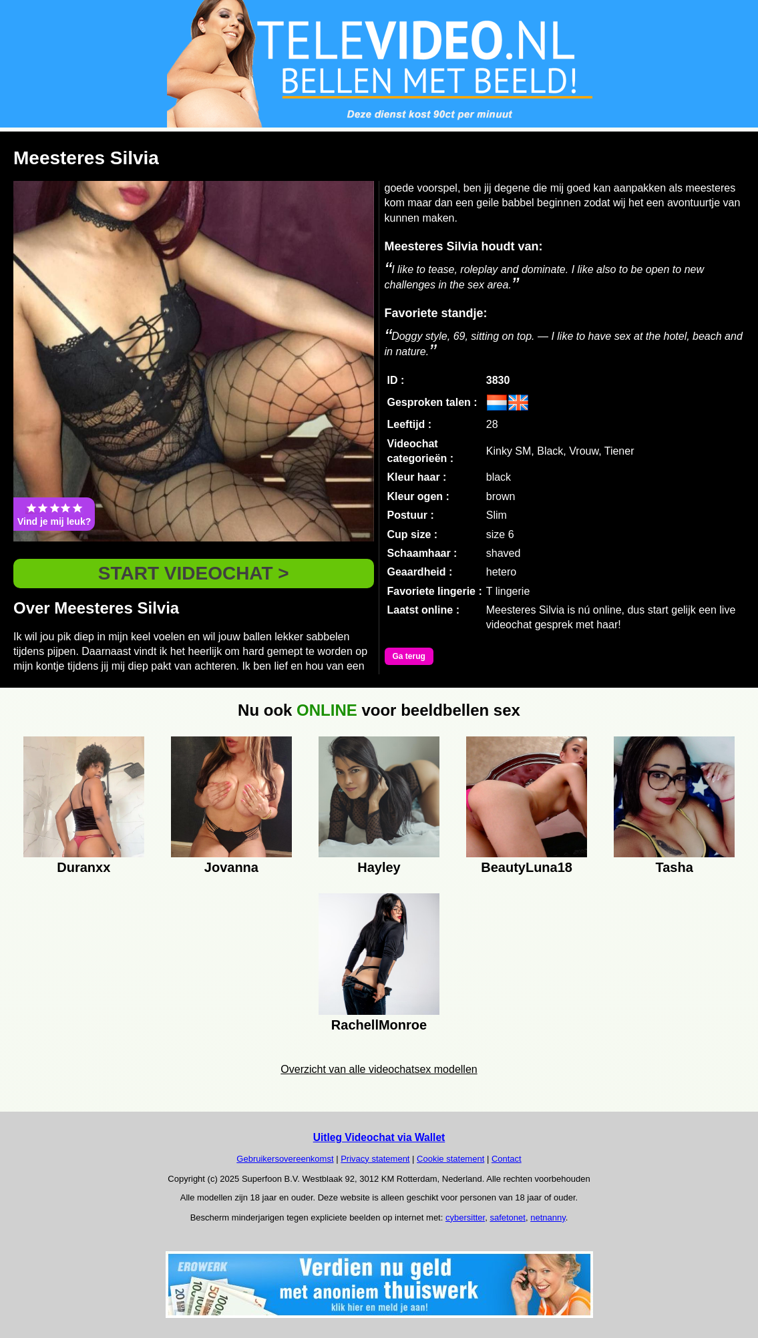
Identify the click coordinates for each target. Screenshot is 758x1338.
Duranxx (83, 867)
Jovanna (231, 867)
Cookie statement (450, 1159)
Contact (507, 1159)
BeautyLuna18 (526, 867)
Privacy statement (375, 1159)
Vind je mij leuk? (54, 514)
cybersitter (465, 1217)
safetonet (508, 1217)
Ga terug (409, 656)
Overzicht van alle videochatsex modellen (378, 1069)
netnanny (548, 1217)
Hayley (379, 867)
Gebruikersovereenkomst (284, 1159)
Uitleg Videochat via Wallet (379, 1137)
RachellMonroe (379, 1025)
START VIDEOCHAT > (193, 573)
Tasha (674, 867)
